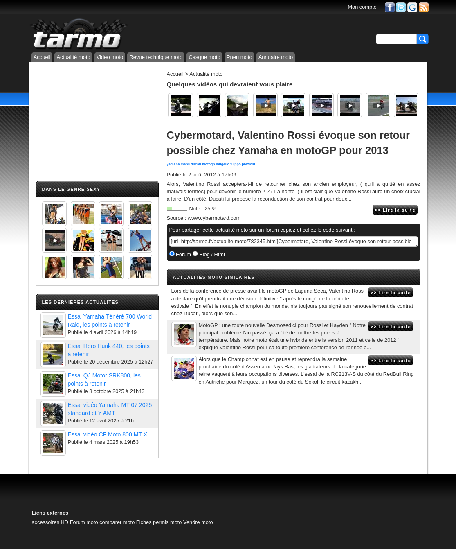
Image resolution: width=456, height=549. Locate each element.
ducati (196, 164)
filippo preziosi (242, 164)
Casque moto (204, 57)
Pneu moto (239, 57)
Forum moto (84, 522)
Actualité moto (73, 57)
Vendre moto (198, 522)
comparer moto (117, 522)
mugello (222, 164)
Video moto (110, 57)
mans (185, 164)
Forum (183, 254)
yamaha (173, 164)
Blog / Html (211, 254)
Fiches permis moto (159, 522)
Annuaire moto (275, 57)
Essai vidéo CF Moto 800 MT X (108, 434)
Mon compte (362, 7)
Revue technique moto (155, 57)
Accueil (42, 57)
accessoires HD (50, 522)
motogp (208, 164)
